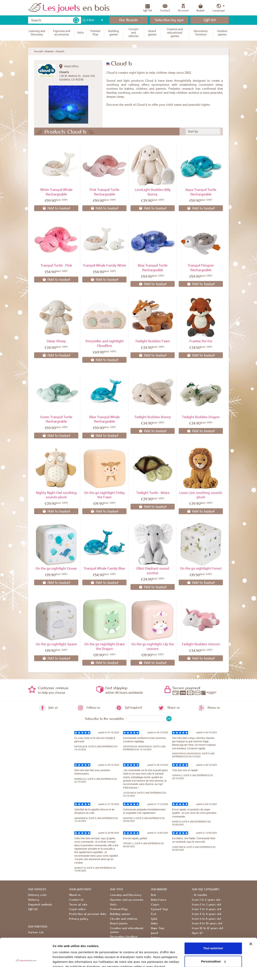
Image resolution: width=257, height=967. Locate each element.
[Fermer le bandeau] (250, 915)
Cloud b (60, 51)
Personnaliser (213, 933)
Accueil (38, 51)
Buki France (158, 900)
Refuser (213, 946)
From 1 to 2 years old (206, 900)
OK (168, 718)
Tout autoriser (213, 920)
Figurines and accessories (126, 900)
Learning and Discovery (125, 895)
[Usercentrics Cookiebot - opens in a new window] (26, 959)
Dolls (113, 904)
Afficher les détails (66, 959)
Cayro (155, 904)
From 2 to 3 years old (206, 904)
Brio (153, 895)
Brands (49, 51)
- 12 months (199, 895)
